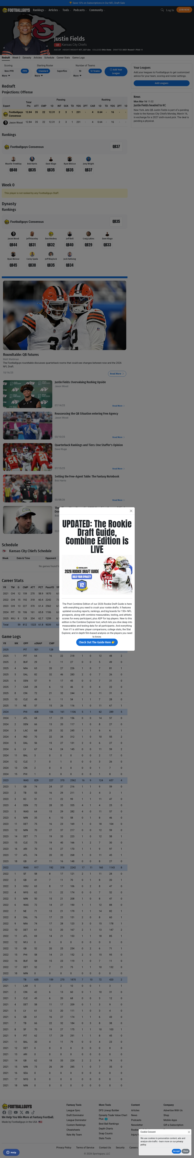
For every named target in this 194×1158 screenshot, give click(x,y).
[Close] (189, 1132)
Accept (176, 1151)
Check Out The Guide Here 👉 (97, 642)
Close (185, 1151)
